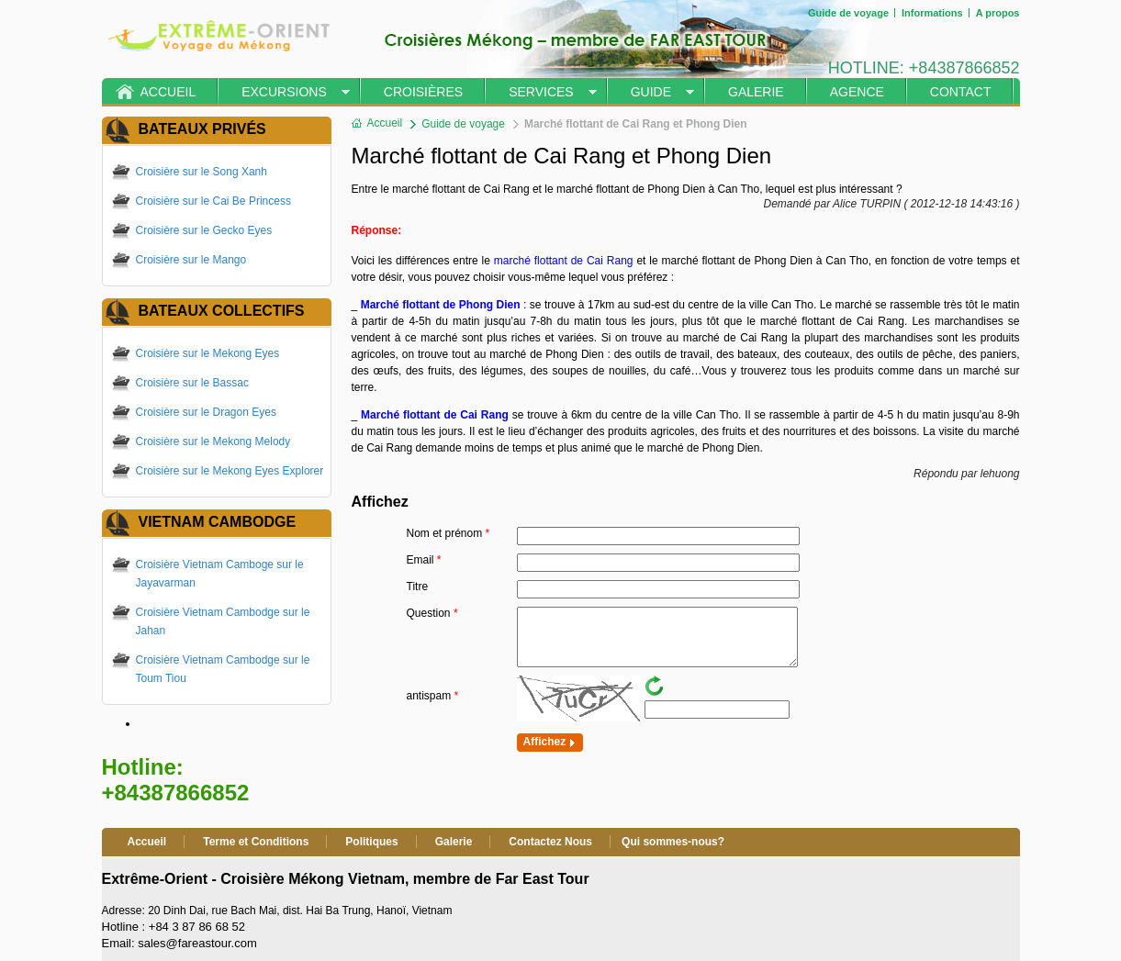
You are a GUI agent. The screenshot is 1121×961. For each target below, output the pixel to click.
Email (424, 559)
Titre (418, 586)
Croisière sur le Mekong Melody (213, 441)
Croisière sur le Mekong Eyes (208, 353)
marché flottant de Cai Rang (563, 260)
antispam (433, 695)
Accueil (168, 91)
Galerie (756, 91)
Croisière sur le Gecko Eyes (204, 230)
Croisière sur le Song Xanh (201, 171)
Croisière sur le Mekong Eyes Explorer (230, 470)
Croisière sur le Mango (191, 259)
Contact (961, 91)
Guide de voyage (848, 12)
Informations (932, 12)
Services (541, 91)
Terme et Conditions (255, 841)
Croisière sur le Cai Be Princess (213, 201)
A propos (998, 12)
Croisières (423, 91)
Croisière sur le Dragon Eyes (206, 412)
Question (432, 613)
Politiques (371, 841)
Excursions (284, 91)
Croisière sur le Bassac (192, 382)
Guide (651, 91)
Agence (857, 91)
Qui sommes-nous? (673, 841)
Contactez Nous (550, 841)
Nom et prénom (448, 533)
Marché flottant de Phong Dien (441, 304)
